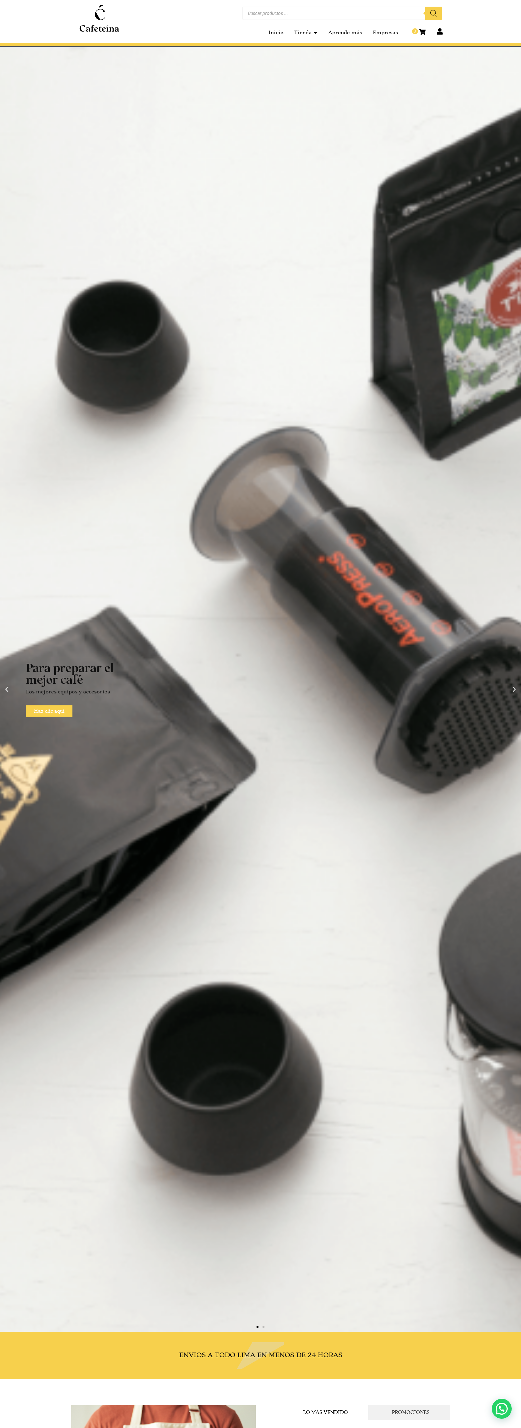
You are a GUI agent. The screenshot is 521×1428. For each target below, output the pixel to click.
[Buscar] (433, 13)
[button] (6, 689)
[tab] (323, 1412)
